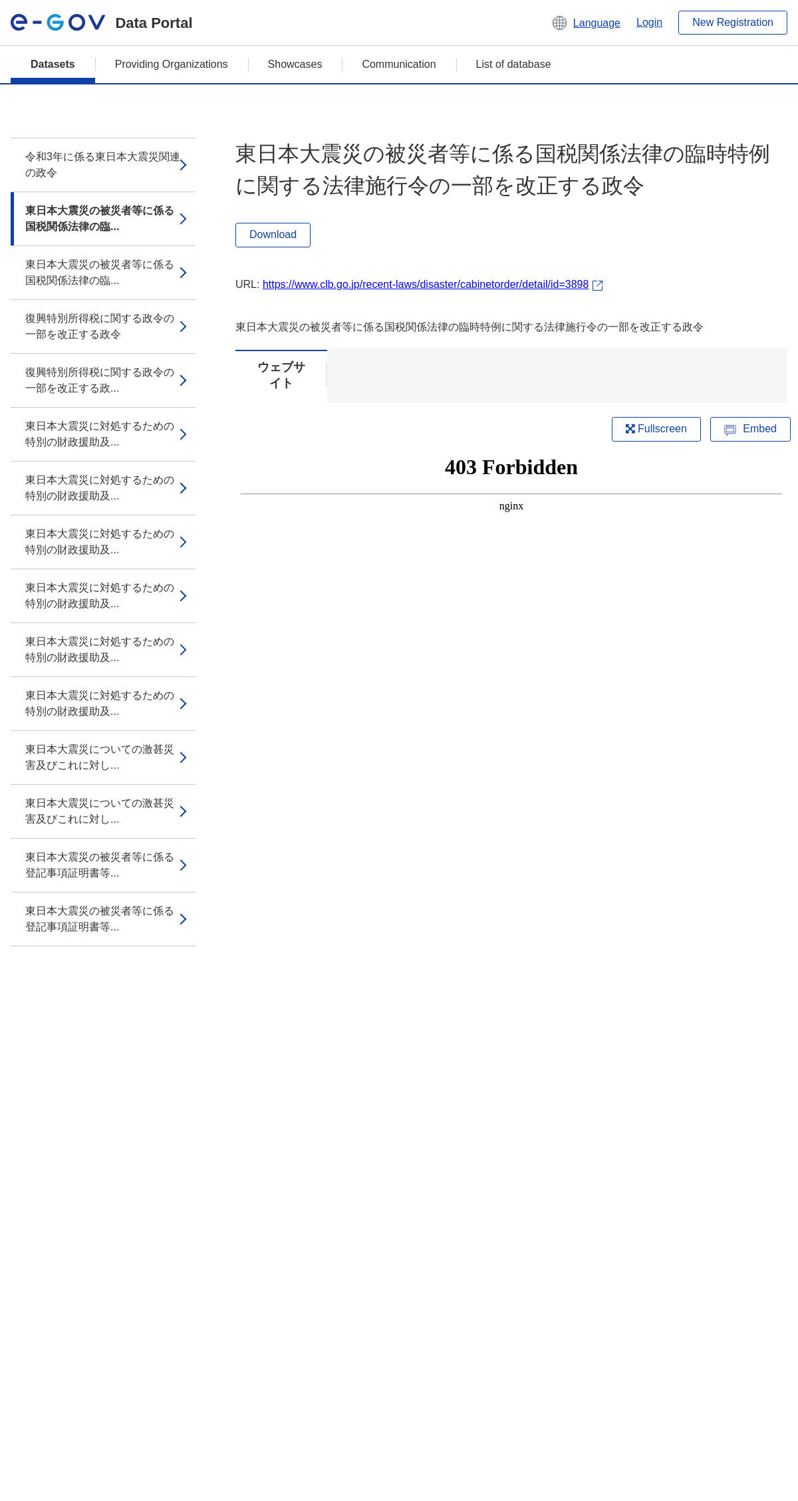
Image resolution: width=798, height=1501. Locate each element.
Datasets (53, 64)
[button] (585, 22)
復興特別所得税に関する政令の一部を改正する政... (99, 380)
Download (273, 234)
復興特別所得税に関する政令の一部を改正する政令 (99, 326)
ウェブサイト (281, 375)
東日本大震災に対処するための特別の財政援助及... (99, 434)
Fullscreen (656, 428)
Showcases (295, 64)
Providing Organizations (171, 64)
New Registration (732, 22)
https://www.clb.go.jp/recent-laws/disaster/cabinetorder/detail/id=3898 (426, 284)
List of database (513, 64)
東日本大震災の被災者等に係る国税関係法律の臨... (99, 218)
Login (649, 22)
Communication (399, 64)
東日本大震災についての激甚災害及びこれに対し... (99, 757)
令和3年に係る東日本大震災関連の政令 (102, 164)
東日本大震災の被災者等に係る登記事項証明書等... (99, 865)
